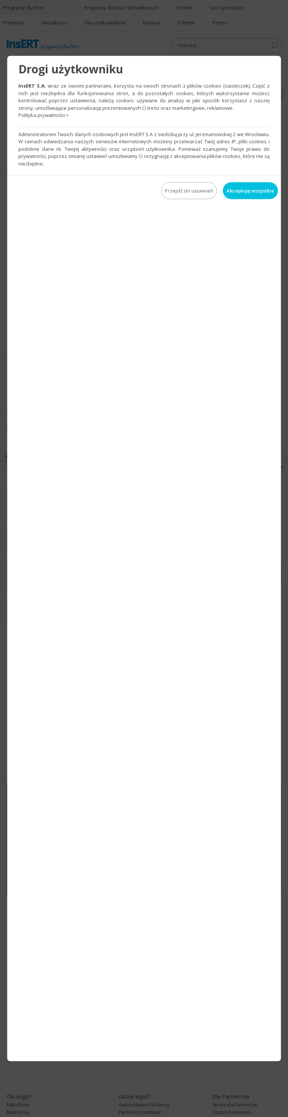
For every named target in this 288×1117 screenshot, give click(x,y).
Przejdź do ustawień (189, 190)
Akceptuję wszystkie (250, 190)
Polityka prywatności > (43, 115)
